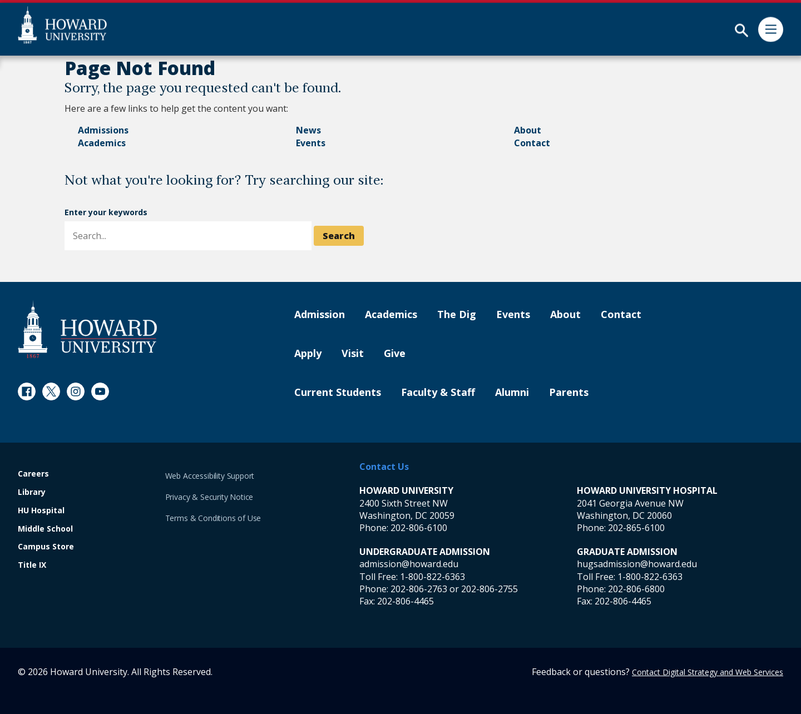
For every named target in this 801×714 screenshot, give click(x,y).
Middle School (45, 529)
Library (32, 492)
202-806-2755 (489, 589)
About (527, 130)
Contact (532, 143)
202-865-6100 (636, 528)
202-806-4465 (405, 601)
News (308, 130)
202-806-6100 (418, 528)
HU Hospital (41, 510)
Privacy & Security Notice (209, 497)
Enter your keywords (106, 212)
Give (395, 354)
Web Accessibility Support (210, 475)
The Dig (456, 315)
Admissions (103, 130)
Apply (308, 354)
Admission (319, 315)
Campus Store (46, 547)
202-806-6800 (636, 589)
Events (310, 143)
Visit (353, 354)
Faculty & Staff (438, 392)
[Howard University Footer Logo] (87, 329)
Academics (102, 143)
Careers (33, 474)
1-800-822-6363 (432, 577)
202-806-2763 (418, 589)
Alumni (512, 392)
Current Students (337, 392)
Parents (569, 392)
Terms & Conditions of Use (213, 518)
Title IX (32, 565)
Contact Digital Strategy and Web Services (707, 672)
